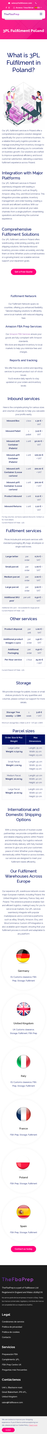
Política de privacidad (12, 1327)
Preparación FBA (10, 1354)
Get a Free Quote (23, 272)
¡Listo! (8, 1430)
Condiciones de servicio (13, 1322)
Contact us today (23, 1249)
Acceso (19, 8)
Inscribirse (28, 8)
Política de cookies (11, 1332)
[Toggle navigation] (41, 14)
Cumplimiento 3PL (10, 1359)
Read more (33, 1425)
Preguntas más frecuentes (14, 1370)
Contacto (6, 1337)
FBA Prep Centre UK (11, 1365)
